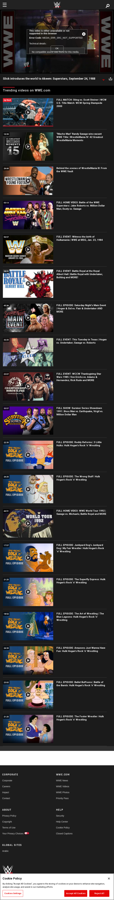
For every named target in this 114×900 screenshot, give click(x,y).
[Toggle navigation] (4, 5)
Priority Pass (62, 798)
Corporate (7, 780)
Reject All (99, 893)
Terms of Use (8, 827)
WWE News (62, 780)
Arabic (5, 851)
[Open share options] (110, 78)
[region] (57, 886)
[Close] (108, 878)
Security (60, 815)
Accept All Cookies (75, 893)
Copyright (7, 821)
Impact (5, 792)
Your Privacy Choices (13, 833)
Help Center (62, 821)
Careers (6, 786)
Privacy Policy (9, 815)
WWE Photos (62, 792)
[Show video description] (103, 78)
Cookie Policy (63, 827)
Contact (6, 798)
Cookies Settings (12, 893)
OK (57, 48)
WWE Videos (62, 786)
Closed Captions (64, 833)
